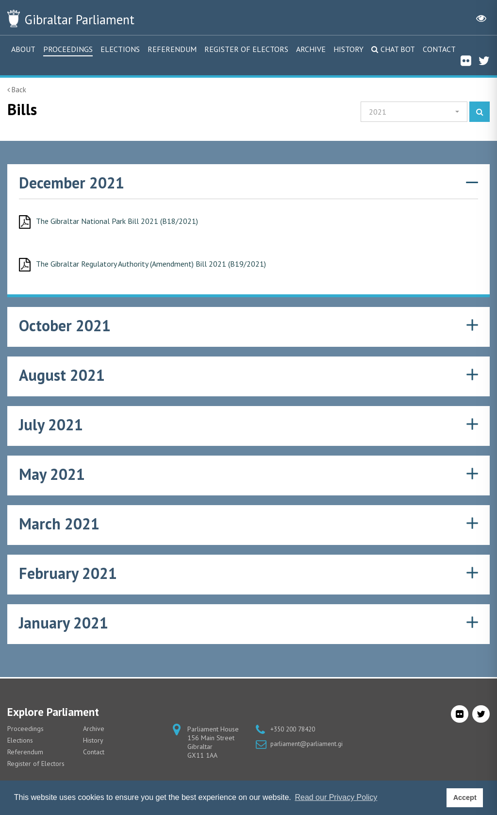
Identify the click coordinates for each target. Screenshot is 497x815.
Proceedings (68, 49)
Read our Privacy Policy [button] (336, 797)
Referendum (172, 49)
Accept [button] (465, 797)
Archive (311, 49)
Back (16, 89)
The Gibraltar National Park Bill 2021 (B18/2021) (125, 221)
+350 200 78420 (295, 729)
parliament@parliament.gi (308, 743)
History (348, 49)
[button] (414, 112)
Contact (439, 49)
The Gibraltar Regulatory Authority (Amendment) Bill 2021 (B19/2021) (163, 264)
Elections (120, 49)
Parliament (92, 18)
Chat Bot (398, 49)
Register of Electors (246, 49)
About (23, 49)
